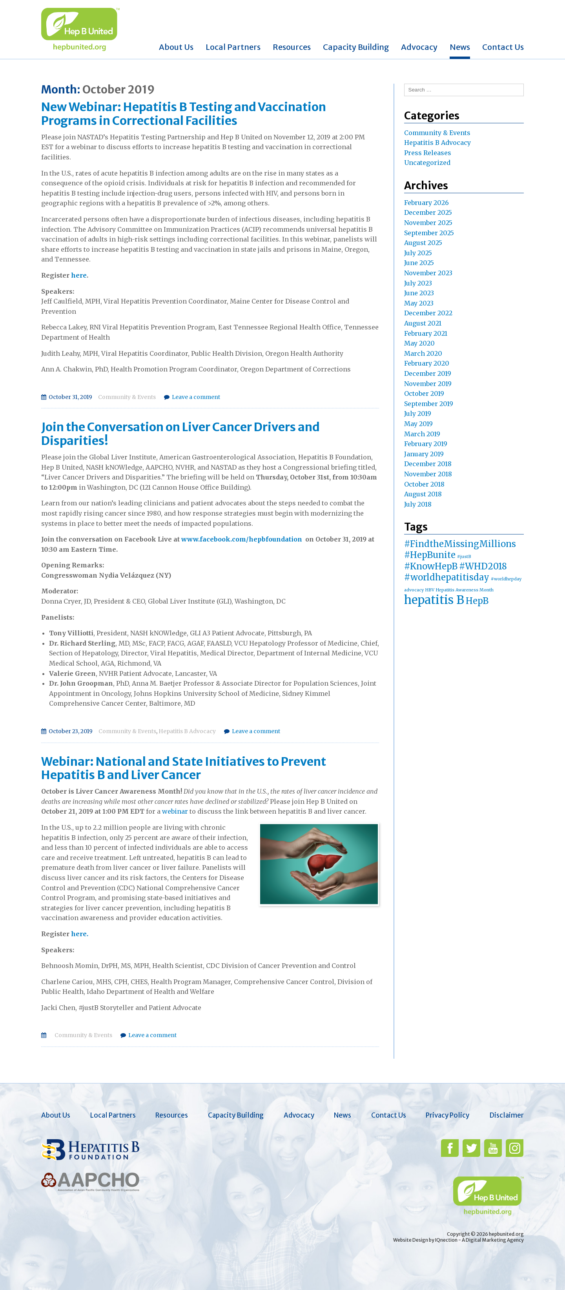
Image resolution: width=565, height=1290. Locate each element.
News (460, 47)
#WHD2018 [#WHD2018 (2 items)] (483, 566)
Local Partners (233, 47)
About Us (176, 47)
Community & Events (127, 397)
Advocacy (419, 47)
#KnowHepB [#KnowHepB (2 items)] (430, 566)
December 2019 (427, 373)
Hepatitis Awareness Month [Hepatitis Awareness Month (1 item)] (465, 590)
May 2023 (419, 303)
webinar (175, 811)
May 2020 (419, 343)
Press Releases (427, 153)
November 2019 (428, 384)
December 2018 (428, 464)
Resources (292, 47)
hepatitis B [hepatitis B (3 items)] (434, 600)
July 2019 (417, 413)
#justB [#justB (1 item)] (464, 556)
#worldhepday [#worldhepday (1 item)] (506, 579)
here (79, 275)
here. (79, 934)
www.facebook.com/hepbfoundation (241, 539)
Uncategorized (427, 163)
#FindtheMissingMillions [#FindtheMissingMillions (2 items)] (460, 543)
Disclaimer (506, 1115)
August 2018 (423, 494)
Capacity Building (356, 47)
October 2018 (424, 484)
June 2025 (419, 263)
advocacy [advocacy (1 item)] (414, 590)
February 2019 (425, 444)
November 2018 (428, 474)
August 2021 (422, 323)
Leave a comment (196, 397)
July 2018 (418, 504)
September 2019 (428, 404)
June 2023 (419, 293)
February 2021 (425, 333)
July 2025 (418, 253)
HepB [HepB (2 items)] (477, 600)
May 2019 (418, 424)
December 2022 (428, 313)
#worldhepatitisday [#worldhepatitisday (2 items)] (446, 577)
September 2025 (429, 233)
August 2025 (423, 243)
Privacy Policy (447, 1115)
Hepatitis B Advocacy (187, 731)
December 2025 (428, 212)
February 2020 (426, 363)
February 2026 (426, 203)
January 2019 (424, 454)
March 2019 (422, 434)
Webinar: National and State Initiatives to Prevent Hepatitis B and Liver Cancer (183, 768)
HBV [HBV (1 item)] (429, 590)
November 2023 (428, 273)
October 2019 (424, 393)
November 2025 (428, 223)
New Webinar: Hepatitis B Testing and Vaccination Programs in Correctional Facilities (183, 113)
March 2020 (423, 353)
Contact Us (503, 47)
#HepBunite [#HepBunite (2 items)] (430, 554)
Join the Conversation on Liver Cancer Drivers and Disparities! (180, 433)
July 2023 (418, 283)
